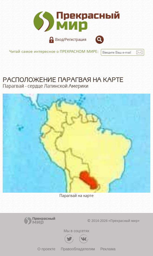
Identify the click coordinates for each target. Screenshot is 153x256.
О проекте (46, 249)
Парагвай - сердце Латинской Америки (45, 86)
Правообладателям (78, 249)
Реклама (107, 249)
